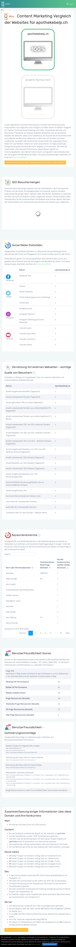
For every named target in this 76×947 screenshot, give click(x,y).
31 (61, 633)
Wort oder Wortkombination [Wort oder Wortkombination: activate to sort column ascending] (18, 568)
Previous (22, 633)
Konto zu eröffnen (19, 157)
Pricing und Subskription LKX (16, 930)
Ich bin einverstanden (49, 944)
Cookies (14, 937)
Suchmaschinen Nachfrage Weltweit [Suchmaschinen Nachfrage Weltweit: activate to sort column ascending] (47, 565)
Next (68, 633)
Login (69, 4)
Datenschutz (36, 944)
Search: (20, 554)
